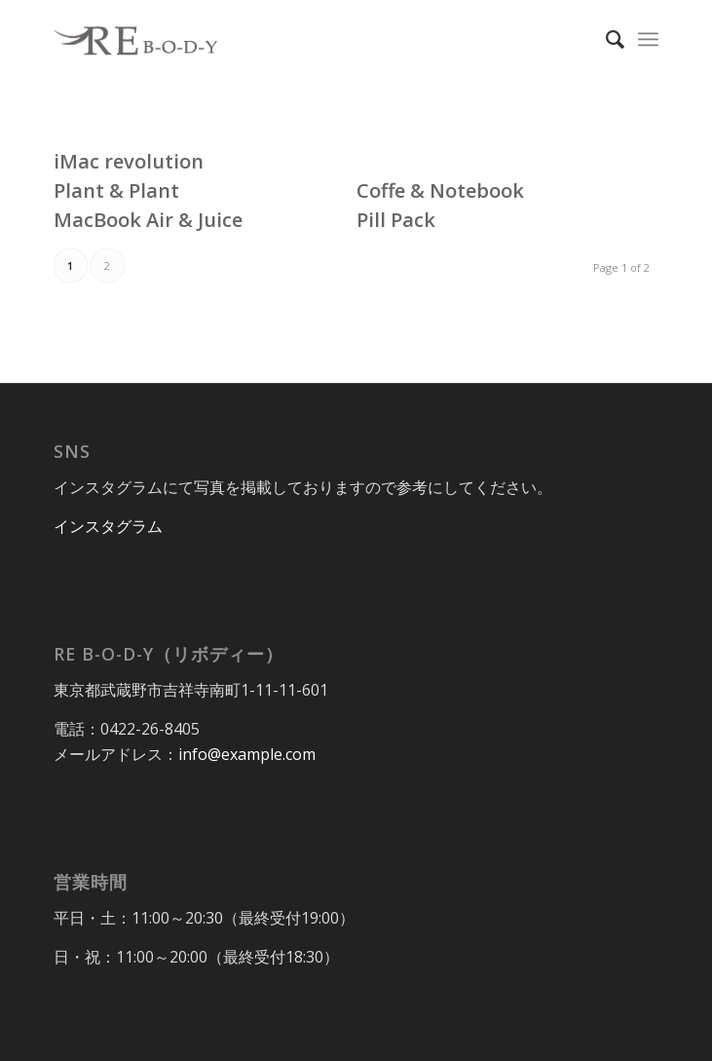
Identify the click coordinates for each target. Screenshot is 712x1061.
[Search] (605, 39)
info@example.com (247, 754)
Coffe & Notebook (440, 190)
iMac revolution (129, 161)
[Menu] (648, 39)
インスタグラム (108, 526)
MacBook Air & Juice (148, 220)
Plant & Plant (116, 190)
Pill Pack (395, 220)
